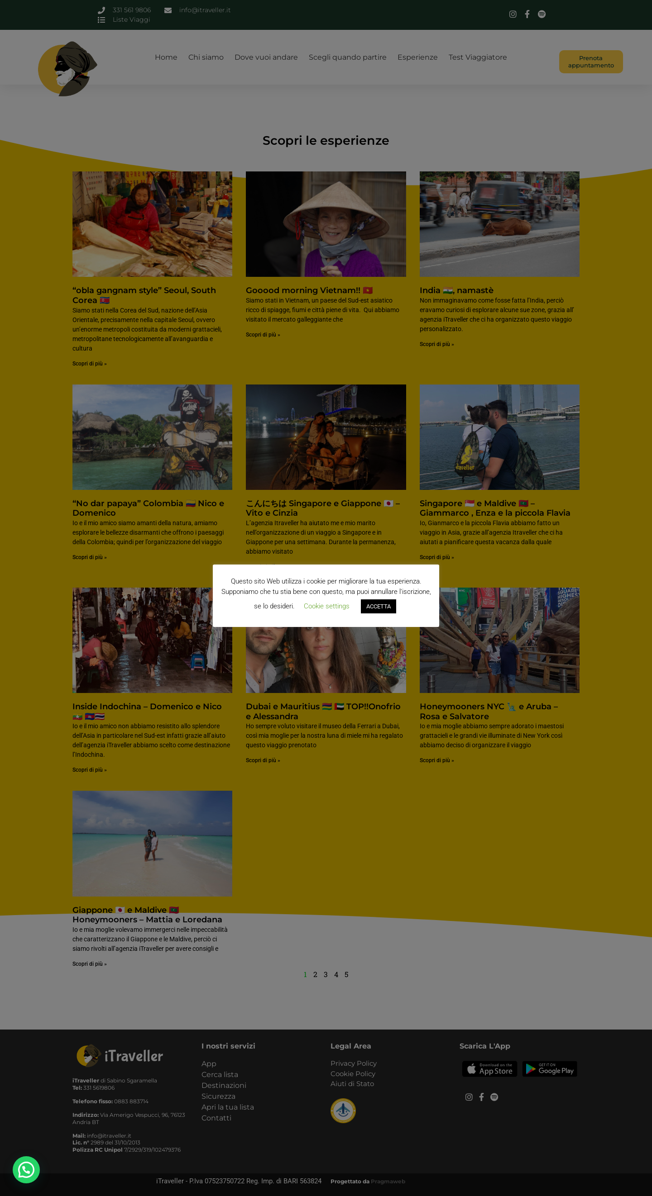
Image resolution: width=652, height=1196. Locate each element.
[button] (26, 1169)
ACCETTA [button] (378, 606)
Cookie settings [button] (327, 606)
